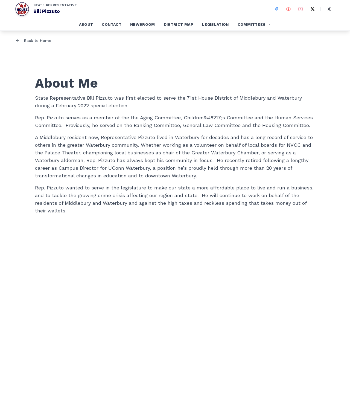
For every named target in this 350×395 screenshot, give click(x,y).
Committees (254, 24)
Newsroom (142, 24)
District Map (178, 24)
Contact (111, 24)
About (86, 24)
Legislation (215, 24)
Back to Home (33, 40)
